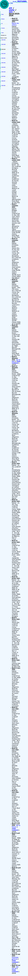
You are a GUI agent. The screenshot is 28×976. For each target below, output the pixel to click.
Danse (2, 14)
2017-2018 (3, 76)
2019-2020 (3, 67)
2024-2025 (3, 44)
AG (1, 23)
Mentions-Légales (21, 1)
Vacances (3, 28)
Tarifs (2, 32)
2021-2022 (3, 58)
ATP (10, 8)
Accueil (14, 1)
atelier (11, 10)
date (11, 12)
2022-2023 (3, 53)
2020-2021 (3, 62)
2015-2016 (3, 85)
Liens (11, 3)
